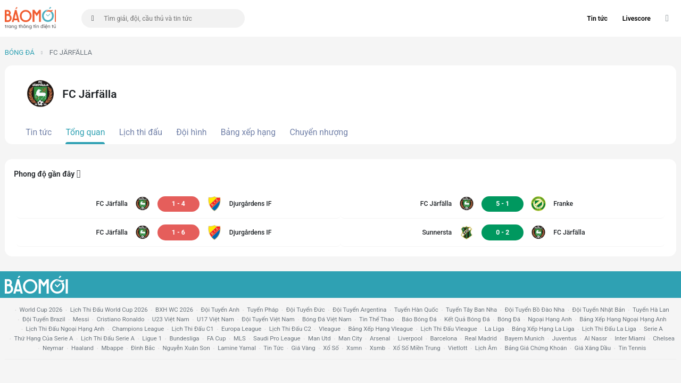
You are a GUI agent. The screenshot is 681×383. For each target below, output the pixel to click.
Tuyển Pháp (262, 309)
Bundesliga (184, 338)
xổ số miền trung (416, 348)
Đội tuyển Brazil (43, 319)
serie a (653, 328)
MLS (240, 338)
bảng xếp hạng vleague (380, 328)
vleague (329, 328)
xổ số (331, 348)
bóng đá (508, 319)
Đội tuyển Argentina (359, 309)
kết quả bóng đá (467, 319)
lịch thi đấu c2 (290, 328)
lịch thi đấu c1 (193, 328)
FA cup (216, 338)
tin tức (273, 348)
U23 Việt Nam (170, 319)
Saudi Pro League (276, 338)
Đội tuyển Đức (305, 309)
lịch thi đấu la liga (609, 328)
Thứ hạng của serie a (43, 338)
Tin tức (597, 18)
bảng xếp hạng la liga (543, 328)
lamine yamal (237, 348)
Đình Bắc (143, 348)
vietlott (457, 348)
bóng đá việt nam (327, 319)
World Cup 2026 (41, 309)
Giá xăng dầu (593, 348)
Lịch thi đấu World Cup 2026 (109, 309)
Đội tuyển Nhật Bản (598, 309)
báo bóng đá (419, 319)
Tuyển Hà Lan (651, 309)
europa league (241, 328)
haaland (82, 348)
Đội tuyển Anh (220, 309)
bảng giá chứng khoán (536, 348)
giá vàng (303, 348)
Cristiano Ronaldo (121, 319)
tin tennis (632, 348)
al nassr (595, 338)
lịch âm (486, 348)
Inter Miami (630, 338)
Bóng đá (20, 52)
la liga (494, 328)
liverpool (410, 338)
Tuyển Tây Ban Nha (471, 309)
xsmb (377, 348)
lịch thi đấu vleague (449, 328)
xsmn (354, 348)
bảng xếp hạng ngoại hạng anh (622, 319)
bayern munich (524, 338)
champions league (138, 328)
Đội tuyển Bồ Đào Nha (535, 309)
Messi (81, 319)
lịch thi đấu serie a (108, 338)
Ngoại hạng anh (550, 319)
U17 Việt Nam (215, 319)
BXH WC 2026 (174, 309)
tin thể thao (376, 319)
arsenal (380, 338)
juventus (564, 338)
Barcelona (443, 338)
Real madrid (481, 338)
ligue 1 (152, 338)
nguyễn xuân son (186, 348)
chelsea (664, 338)
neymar (53, 348)
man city (350, 338)
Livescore (636, 18)
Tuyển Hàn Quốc (416, 309)
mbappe (112, 348)
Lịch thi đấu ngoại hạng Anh (65, 328)
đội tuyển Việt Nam (268, 319)
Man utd (319, 338)
